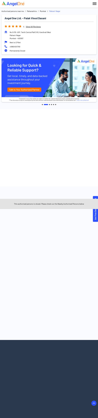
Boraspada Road (8, 234)
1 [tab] (44, 104)
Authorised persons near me (13, 11)
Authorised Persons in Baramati (14, 386)
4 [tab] (51, 104)
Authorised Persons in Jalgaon (14, 401)
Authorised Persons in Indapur (69, 397)
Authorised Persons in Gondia (67, 393)
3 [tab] (49, 104)
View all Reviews (33, 26)
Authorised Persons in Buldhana (42, 390)
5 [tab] (53, 104)
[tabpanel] (49, 80)
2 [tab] (47, 104)
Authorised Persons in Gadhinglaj (40, 393)
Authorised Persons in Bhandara (14, 390)
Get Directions (49, 166)
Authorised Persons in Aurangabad (43, 383)
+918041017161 (15, 47)
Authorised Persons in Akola (43, 379)
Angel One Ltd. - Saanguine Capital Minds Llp (71, 196)
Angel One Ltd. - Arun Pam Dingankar (26, 195)
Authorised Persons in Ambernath (70, 379)
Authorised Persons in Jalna (39, 401)
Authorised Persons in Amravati (14, 383)
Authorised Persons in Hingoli (13, 397)
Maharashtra (32, 11)
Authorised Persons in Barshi (40, 386)
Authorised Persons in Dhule (13, 393)
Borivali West (35, 234)
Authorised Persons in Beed (66, 386)
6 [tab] (55, 104)
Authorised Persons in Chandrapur (71, 390)
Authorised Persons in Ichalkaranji (41, 397)
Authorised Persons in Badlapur (71, 383)
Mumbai (43, 11)
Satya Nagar (22, 234)
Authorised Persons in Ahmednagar (15, 379)
